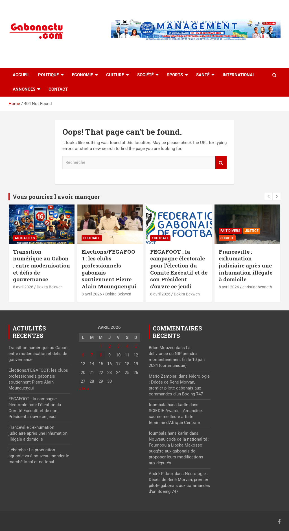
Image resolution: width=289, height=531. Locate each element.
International (239, 74)
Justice (252, 231)
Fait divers (230, 231)
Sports (175, 74)
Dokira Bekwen (50, 287)
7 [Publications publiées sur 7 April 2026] (92, 355)
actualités (25, 238)
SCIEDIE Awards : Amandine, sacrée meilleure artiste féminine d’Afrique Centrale (176, 416)
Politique (48, 74)
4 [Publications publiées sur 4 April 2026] (127, 346)
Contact (58, 89)
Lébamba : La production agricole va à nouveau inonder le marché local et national (38, 455)
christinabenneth (257, 287)
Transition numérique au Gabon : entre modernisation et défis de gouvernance (41, 265)
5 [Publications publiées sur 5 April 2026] (136, 346)
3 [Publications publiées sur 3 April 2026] (118, 346)
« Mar (84, 388)
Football (91, 238)
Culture (115, 74)
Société (145, 74)
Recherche (221, 162)
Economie (82, 74)
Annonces (24, 89)
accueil (21, 74)
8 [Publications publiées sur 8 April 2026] (101, 355)
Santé (202, 74)
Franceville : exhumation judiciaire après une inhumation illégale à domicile (245, 265)
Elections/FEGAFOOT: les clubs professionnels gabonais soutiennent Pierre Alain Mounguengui (109, 269)
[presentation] (268, 197)
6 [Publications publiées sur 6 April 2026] (83, 355)
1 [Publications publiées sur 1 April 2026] (101, 346)
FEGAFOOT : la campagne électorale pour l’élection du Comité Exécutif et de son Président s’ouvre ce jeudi (178, 269)
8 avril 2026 (23, 287)
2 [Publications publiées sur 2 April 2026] (109, 346)
